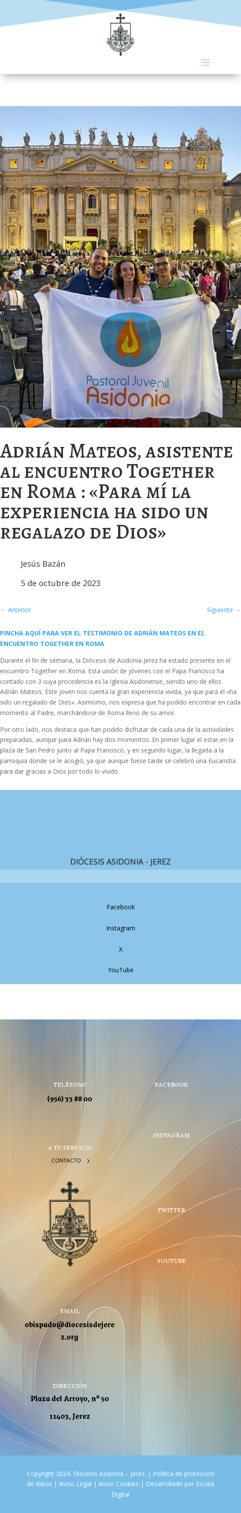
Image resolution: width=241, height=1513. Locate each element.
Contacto (66, 1160)
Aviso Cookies (118, 1484)
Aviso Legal (74, 1484)
